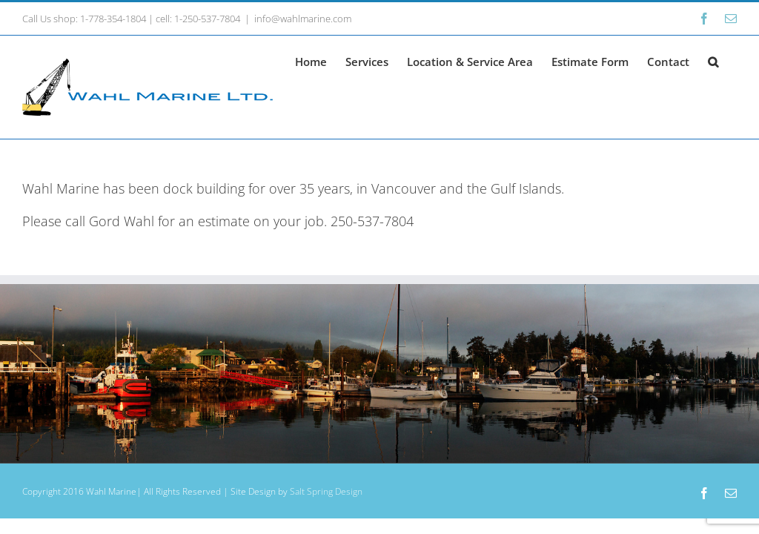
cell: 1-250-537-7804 (198, 18)
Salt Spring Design (326, 491)
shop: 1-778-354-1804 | (102, 18)
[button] (713, 61)
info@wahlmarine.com (302, 18)
